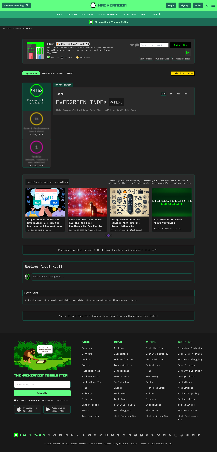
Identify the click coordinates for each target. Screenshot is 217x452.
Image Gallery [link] (123, 365)
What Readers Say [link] (125, 416)
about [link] (87, 342)
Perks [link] (149, 382)
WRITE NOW (87, 14)
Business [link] (185, 342)
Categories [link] (121, 353)
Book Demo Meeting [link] (190, 353)
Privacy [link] (87, 393)
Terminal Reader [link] (124, 404)
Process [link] (151, 399)
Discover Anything (16, 5)
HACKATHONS (129, 14)
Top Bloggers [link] (122, 410)
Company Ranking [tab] (62, 85)
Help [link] (85, 387)
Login (171, 5)
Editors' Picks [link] (124, 359)
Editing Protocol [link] (157, 353)
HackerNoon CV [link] (91, 376)
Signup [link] (118, 387)
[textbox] (108, 300)
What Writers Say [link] (157, 416)
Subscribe (180, 45)
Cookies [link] (87, 359)
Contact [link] (87, 353)
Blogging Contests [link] (190, 348)
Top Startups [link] (186, 404)
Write (198, 5)
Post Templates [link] (156, 387)
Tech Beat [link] (120, 393)
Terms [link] (85, 410)
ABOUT (144, 14)
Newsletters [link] (121, 376)
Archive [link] (119, 348)
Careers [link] (87, 348)
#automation (146, 58)
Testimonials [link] (90, 416)
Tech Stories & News (53, 73)
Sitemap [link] (87, 399)
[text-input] (112, 276)
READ (59, 14)
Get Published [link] (155, 359)
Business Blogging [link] (190, 359)
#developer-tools (181, 58)
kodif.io (55, 57)
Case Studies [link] (186, 365)
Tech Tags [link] (120, 399)
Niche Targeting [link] (188, 393)
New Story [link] (152, 376)
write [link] (151, 342)
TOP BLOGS (71, 14)
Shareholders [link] (90, 404)
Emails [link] (86, 365)
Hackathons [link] (185, 382)
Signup (184, 5)
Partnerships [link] (186, 399)
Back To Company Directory (17, 28)
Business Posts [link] (188, 410)
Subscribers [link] (153, 404)
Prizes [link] (150, 393)
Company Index (31, 73)
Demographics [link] (186, 376)
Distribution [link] (154, 348)
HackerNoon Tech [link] (92, 382)
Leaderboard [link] (121, 370)
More (156, 14)
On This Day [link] (121, 382)
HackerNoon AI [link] (91, 370)
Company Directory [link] (190, 370)
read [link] (118, 342)
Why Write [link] (152, 410)
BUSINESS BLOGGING (108, 14)
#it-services (162, 58)
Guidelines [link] (153, 365)
